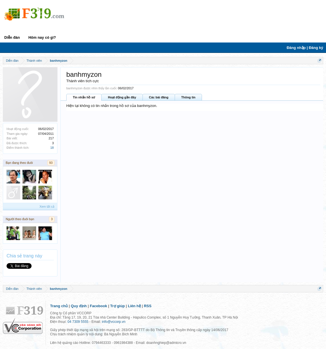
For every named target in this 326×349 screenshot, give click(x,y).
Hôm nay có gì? (42, 37)
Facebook (98, 306)
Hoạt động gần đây (122, 97)
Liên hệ (134, 306)
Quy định (79, 306)
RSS (148, 306)
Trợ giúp (117, 306)
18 (52, 147)
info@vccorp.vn (113, 322)
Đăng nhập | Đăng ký (305, 48)
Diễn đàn (12, 37)
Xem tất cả (47, 206)
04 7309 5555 (77, 322)
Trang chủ (59, 306)
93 (51, 162)
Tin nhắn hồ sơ (84, 97)
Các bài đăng (158, 97)
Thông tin (188, 97)
